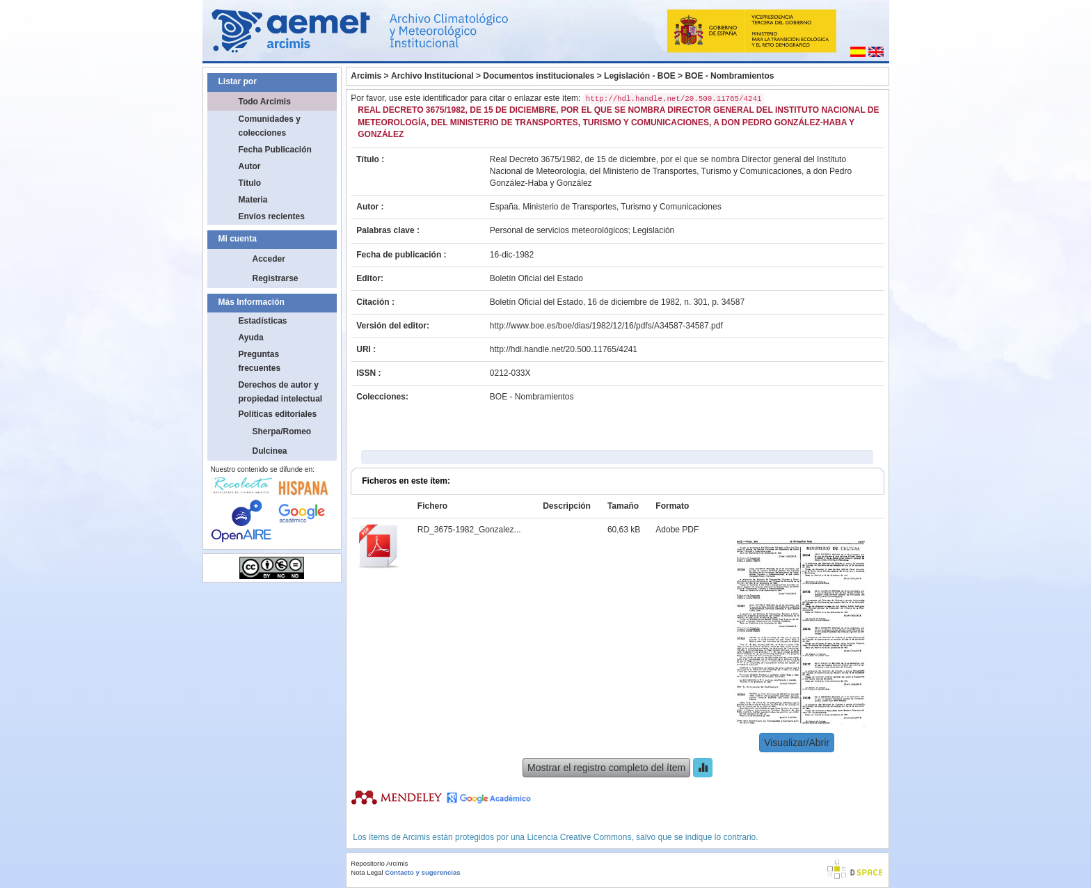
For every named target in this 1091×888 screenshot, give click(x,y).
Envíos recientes (272, 216)
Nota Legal (367, 872)
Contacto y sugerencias (422, 872)
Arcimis (366, 76)
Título (250, 183)
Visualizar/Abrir (796, 742)
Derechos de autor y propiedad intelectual (281, 392)
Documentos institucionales (538, 76)
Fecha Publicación (275, 149)
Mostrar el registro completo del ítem (606, 767)
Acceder (269, 259)
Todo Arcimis (265, 101)
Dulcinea (270, 451)
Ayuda (251, 337)
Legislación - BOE (640, 76)
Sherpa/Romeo (282, 431)
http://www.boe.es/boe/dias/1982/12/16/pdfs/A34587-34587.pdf (606, 326)
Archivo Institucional (432, 76)
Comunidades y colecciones (270, 126)
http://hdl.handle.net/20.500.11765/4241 (563, 349)
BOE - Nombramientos (729, 76)
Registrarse (275, 278)
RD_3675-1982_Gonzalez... (469, 529)
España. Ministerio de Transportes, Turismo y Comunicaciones (606, 207)
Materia (253, 200)
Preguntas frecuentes (260, 361)
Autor (250, 166)
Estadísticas (263, 321)
